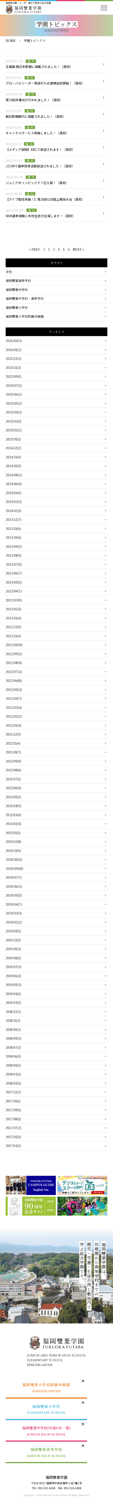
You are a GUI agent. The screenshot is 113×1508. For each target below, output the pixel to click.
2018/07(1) (13, 1047)
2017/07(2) (13, 1128)
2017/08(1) (13, 1119)
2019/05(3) (13, 984)
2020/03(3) (14, 913)
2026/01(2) (13, 349)
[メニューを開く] (104, 8)
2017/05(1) (13, 1137)
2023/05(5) (14, 582)
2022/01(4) (13, 725)
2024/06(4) (14, 483)
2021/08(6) (13, 770)
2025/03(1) (13, 421)
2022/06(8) (14, 680)
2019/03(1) (13, 1002)
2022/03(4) (14, 707)
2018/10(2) (13, 1029)
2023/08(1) (13, 555)
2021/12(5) (13, 734)
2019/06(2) (13, 976)
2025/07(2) (14, 385)
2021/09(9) (13, 761)
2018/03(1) (13, 1074)
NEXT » (78, 249)
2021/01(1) (13, 832)
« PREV (34, 249)
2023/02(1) (13, 609)
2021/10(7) (13, 752)
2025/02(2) (14, 430)
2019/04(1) (13, 993)
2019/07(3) (13, 966)
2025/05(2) (14, 403)
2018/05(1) (13, 1065)
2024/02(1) (13, 510)
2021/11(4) (13, 743)
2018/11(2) (13, 1020)
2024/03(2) (14, 501)
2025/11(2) (13, 367)
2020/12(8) (13, 841)
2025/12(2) (13, 358)
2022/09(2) (14, 654)
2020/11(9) (13, 850)
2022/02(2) (14, 716)
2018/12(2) (13, 1011)
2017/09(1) (13, 1110)
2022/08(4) (14, 662)
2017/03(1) (13, 1145)
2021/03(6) (13, 815)
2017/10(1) (13, 1101)
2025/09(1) (13, 376)
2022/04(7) (14, 698)
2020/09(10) (14, 868)
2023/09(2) (14, 546)
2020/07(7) (14, 877)
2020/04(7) (14, 904)
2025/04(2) (14, 412)
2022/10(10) (14, 644)
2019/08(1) (13, 958)
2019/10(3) (13, 949)
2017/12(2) (13, 1092)
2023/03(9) (14, 600)
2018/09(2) (13, 1038)
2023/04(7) (14, 591)
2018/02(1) (13, 1083)
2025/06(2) (14, 394)
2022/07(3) (14, 671)
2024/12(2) (13, 448)
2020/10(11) (14, 859)
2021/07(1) (13, 779)
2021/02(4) (13, 823)
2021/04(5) (13, 805)
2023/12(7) (13, 519)
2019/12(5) (13, 940)
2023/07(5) (14, 564)
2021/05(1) (13, 797)
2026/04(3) (14, 340)
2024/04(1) (13, 493)
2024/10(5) (13, 466)
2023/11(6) (13, 528)
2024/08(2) (14, 475)
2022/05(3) (14, 689)
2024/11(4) (13, 457)
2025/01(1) (13, 439)
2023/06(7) (14, 573)
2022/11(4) (13, 636)
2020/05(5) (14, 895)
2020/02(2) (14, 922)
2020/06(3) (14, 886)
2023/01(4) (13, 618)
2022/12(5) (13, 627)
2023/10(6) (13, 537)
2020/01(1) (13, 931)
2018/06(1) (13, 1056)
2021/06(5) (13, 788)
